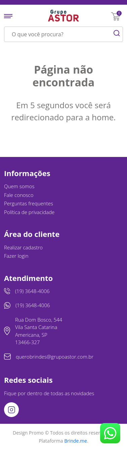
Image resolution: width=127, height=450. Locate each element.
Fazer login (16, 255)
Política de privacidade (29, 212)
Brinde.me (75, 441)
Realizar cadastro (23, 247)
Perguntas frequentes (28, 203)
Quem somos (19, 186)
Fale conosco (19, 195)
